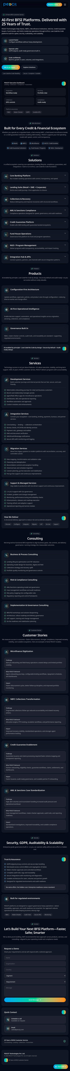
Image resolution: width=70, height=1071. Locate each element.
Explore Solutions (29, 67)
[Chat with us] (60, 1066)
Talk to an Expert (11, 67)
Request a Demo (54, 4)
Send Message (35, 1000)
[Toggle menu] (65, 5)
